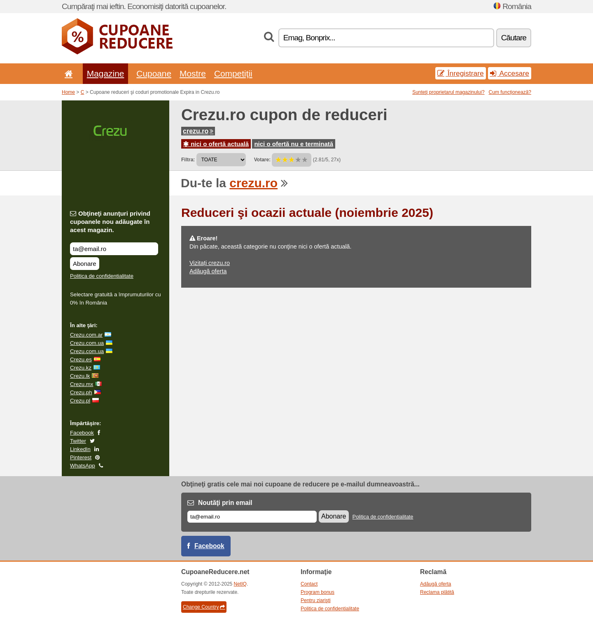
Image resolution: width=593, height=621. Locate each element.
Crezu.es (81, 359)
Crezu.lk (80, 376)
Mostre (193, 73)
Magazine (105, 73)
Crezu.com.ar (86, 335)
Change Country (204, 607)
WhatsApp (82, 466)
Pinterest (80, 457)
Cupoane (153, 73)
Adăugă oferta (207, 271)
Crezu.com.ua (87, 343)
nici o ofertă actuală (216, 143)
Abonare (84, 263)
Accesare (509, 73)
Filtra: (188, 160)
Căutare (513, 37)
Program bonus (317, 592)
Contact (309, 584)
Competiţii (233, 73)
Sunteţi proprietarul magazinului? (448, 92)
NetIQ (240, 584)
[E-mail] (252, 517)
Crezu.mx (81, 384)
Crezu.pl (80, 401)
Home (68, 92)
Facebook (82, 433)
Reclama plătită (437, 592)
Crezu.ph (81, 392)
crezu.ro (198, 131)
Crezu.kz (80, 368)
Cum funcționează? (510, 92)
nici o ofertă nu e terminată (293, 143)
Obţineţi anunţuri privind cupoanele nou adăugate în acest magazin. (110, 221)
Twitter (78, 441)
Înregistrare (460, 73)
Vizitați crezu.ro (209, 263)
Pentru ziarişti (316, 600)
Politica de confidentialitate (101, 276)
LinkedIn (80, 449)
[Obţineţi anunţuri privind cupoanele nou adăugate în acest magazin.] (114, 248)
